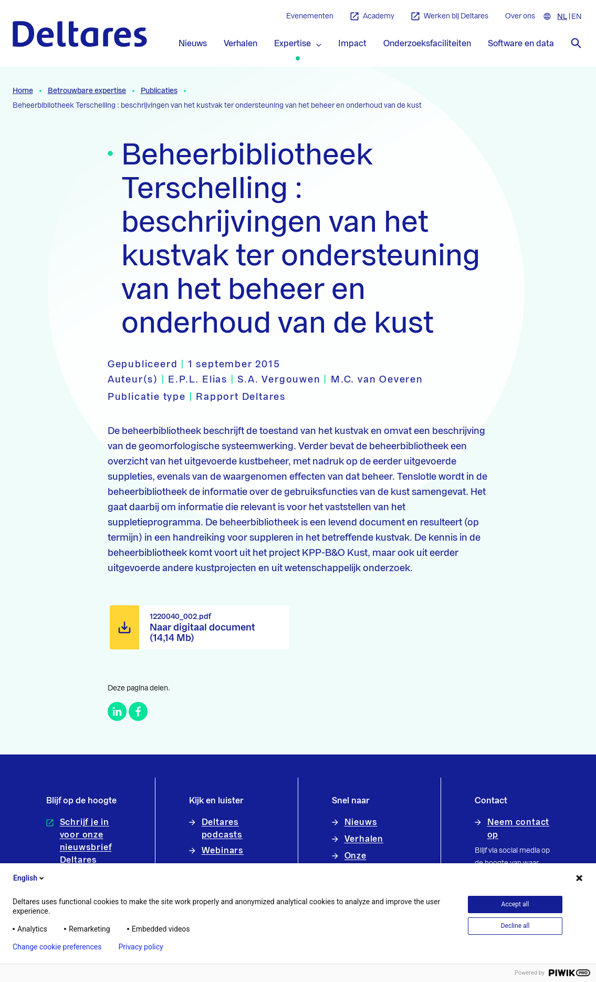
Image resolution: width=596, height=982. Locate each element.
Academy (372, 16)
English (29, 878)
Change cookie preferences (57, 947)
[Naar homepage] (80, 34)
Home (23, 91)
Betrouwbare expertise (87, 91)
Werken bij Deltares (449, 16)
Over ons (520, 16)
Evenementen (309, 16)
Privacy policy (140, 947)
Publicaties (159, 91)
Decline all (515, 925)
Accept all (515, 904)
